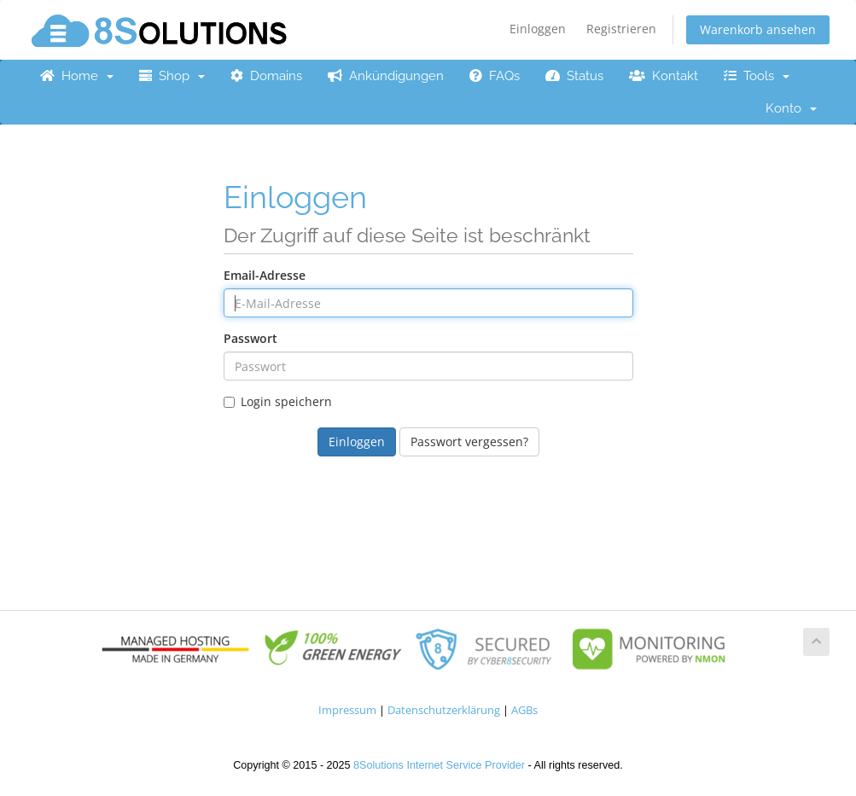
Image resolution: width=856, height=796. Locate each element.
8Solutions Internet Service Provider (439, 765)
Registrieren (621, 28)
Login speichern (278, 401)
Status (574, 76)
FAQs (494, 76)
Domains (266, 76)
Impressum (347, 710)
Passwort (250, 338)
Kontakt (663, 76)
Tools (756, 76)
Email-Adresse (265, 275)
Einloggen (538, 28)
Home (77, 76)
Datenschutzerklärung (443, 710)
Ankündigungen (386, 76)
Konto (791, 108)
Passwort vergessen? (469, 441)
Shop (172, 76)
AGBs (524, 710)
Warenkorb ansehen (758, 29)
